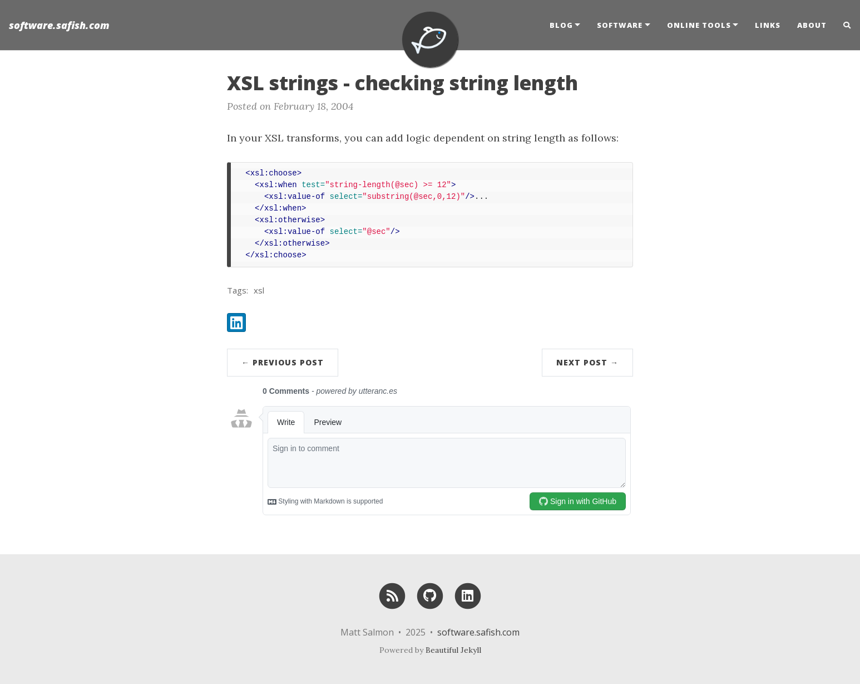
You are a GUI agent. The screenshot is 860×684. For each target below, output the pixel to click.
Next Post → (587, 362)
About (812, 25)
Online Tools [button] (699, 25)
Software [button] (619, 25)
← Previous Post (282, 362)
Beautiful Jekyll (453, 650)
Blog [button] (561, 25)
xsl (259, 290)
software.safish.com (59, 25)
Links (767, 25)
